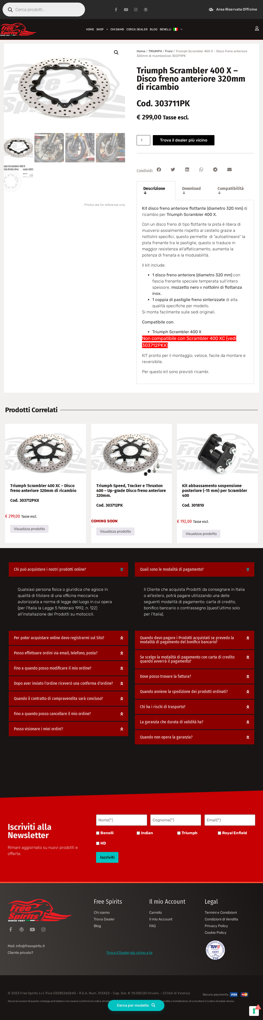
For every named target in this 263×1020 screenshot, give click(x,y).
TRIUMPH (155, 51)
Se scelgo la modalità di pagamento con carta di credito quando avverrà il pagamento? (187, 659)
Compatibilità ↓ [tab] (231, 190)
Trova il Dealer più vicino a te (129, 950)
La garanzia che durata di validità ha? (171, 721)
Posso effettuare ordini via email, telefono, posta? (56, 652)
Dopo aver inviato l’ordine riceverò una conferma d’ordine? (63, 683)
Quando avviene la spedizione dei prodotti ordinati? (184, 691)
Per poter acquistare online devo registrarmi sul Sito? (59, 637)
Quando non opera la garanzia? (166, 737)
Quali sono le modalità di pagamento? (172, 569)
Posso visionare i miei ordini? (38, 728)
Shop (102, 29)
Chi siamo (117, 29)
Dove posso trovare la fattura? (165, 676)
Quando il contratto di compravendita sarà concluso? (58, 698)
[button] (116, 52)
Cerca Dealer (136, 29)
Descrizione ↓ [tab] (154, 190)
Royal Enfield (234, 832)
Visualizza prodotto (29, 529)
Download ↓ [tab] (191, 190)
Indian (147, 832)
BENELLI (165, 29)
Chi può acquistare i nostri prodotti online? (50, 569)
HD (103, 843)
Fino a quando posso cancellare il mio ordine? (52, 713)
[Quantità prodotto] (144, 140)
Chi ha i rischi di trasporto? (162, 706)
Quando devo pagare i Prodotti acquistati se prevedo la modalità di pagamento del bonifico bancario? (187, 639)
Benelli (107, 832)
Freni (169, 51)
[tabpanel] (195, 292)
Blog (153, 29)
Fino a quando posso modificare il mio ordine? (52, 668)
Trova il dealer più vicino (185, 140)
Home (90, 29)
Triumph (190, 832)
